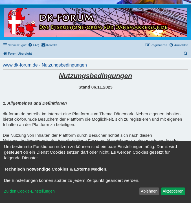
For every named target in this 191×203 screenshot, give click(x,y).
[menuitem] (33, 45)
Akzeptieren (173, 191)
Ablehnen (149, 191)
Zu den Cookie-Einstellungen (29, 191)
